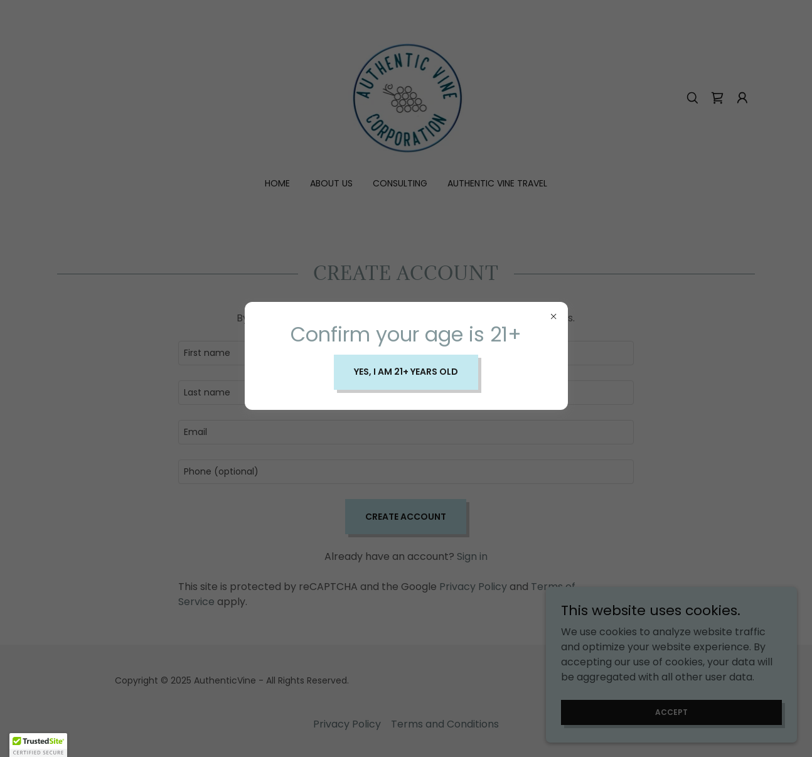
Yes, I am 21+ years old (406, 371)
